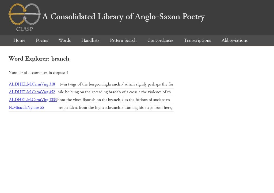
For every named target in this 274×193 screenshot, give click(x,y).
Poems (42, 40)
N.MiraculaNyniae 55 (26, 108)
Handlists (90, 40)
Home (19, 40)
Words (65, 40)
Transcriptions (197, 40)
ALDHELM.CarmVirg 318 (32, 84)
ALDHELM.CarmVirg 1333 (33, 100)
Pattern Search (123, 40)
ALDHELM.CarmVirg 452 (32, 92)
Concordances (160, 40)
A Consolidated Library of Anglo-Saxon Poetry (107, 16)
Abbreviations (235, 40)
